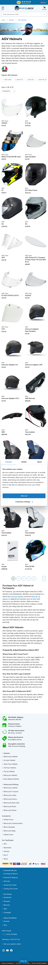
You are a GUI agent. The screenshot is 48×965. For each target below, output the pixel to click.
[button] (43, 2)
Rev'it (6, 855)
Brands (11, 20)
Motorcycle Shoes (10, 810)
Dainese (6, 851)
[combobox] (24, 14)
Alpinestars (7, 847)
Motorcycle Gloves (10, 799)
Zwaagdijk (7, 912)
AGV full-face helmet (15, 596)
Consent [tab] (8, 462)
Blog (5, 925)
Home (3, 20)
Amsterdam (7, 897)
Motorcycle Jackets (11, 788)
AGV (5, 844)
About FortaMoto (10, 918)
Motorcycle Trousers (11, 791)
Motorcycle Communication (13, 823)
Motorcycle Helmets (11, 756)
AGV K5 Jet (43, 79)
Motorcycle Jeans (10, 795)
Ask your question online (12, 944)
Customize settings (24, 502)
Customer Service (10, 870)
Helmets (7, 753)
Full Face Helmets (10, 768)
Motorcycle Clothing (11, 784)
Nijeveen (7, 905)
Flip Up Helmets (9, 771)
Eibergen (7, 901)
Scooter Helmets (9, 760)
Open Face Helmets (11, 764)
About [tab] (39, 462)
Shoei (6, 859)
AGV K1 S (20, 79)
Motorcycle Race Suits (11, 803)
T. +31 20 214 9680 (10, 934)
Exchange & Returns (11, 874)
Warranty (7, 881)
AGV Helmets (22, 20)
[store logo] (24, 8)
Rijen (5, 909)
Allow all (24, 496)
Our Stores (8, 894)
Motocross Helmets (10, 775)
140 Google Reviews (26, 3)
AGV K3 (31, 79)
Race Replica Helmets (11, 779)
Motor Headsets (9, 827)
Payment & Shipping (11, 877)
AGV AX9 (8, 79)
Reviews (7, 921)
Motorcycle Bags (9, 831)
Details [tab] (24, 462)
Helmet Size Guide (10, 885)
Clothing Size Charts (11, 889)
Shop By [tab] (23, 961)
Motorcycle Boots (10, 806)
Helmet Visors (8, 819)
